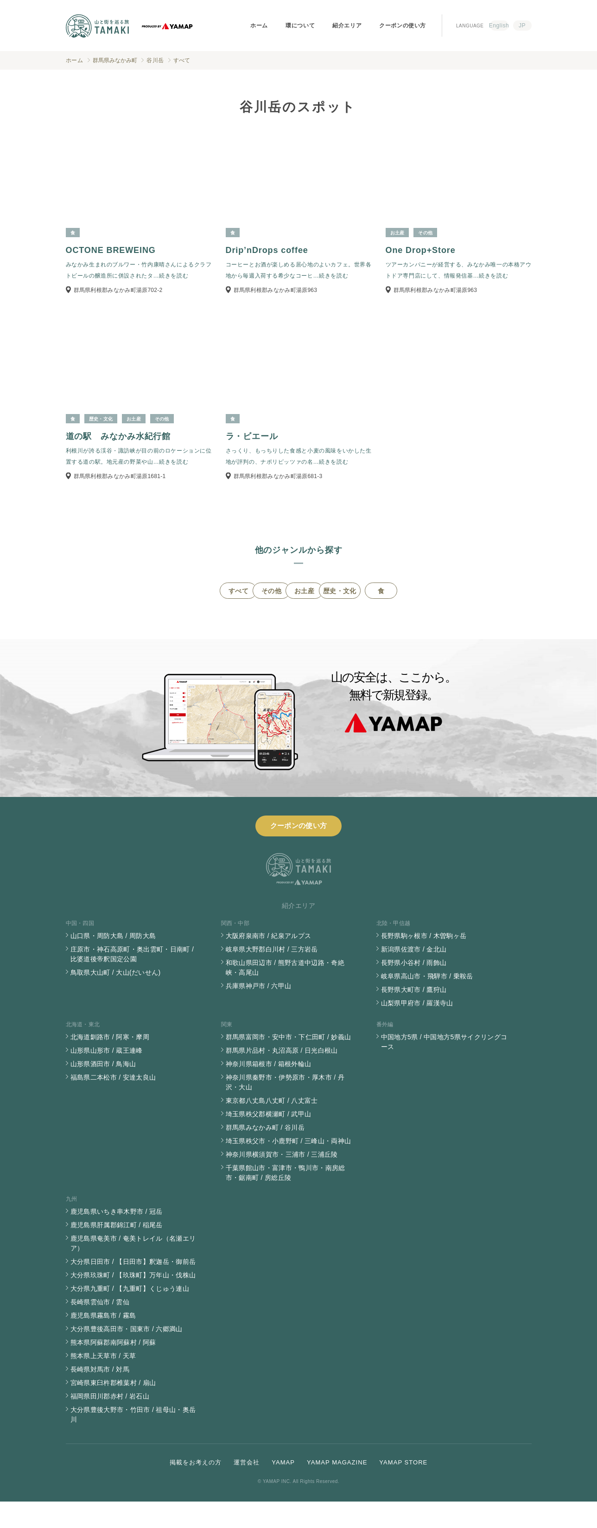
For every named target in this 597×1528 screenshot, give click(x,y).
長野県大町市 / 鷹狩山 (414, 1016)
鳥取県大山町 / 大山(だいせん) (115, 999)
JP (522, 25)
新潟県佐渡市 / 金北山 (414, 975)
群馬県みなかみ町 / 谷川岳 (265, 1154)
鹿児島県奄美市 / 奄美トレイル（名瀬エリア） (133, 1269)
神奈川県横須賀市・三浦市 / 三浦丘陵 (282, 1181)
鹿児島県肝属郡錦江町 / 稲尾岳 (116, 1251)
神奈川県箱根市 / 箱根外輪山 (268, 1090)
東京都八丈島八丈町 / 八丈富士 (272, 1127)
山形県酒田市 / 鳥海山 (103, 1090)
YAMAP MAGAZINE (337, 1488)
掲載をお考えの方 (196, 1488)
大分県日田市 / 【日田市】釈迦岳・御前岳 (133, 1288)
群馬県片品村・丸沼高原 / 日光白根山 (282, 1077)
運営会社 (247, 1488)
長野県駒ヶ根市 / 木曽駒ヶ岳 (424, 962)
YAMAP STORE (403, 1488)
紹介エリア (347, 25)
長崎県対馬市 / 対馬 (100, 1395)
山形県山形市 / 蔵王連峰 (106, 1077)
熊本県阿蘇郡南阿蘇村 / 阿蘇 (113, 1369)
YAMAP (283, 1488)
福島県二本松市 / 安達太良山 (113, 1103)
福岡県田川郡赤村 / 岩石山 (110, 1422)
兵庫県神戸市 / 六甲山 (259, 1012)
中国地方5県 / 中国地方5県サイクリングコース (444, 1068)
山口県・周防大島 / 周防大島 (113, 962)
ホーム (259, 25)
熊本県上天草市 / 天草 (103, 1382)
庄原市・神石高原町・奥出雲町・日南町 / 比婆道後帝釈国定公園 (132, 980)
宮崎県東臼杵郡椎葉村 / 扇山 (113, 1409)
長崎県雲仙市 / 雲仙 (100, 1328)
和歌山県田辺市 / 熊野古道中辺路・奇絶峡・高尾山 (285, 994)
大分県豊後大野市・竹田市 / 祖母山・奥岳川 (133, 1441)
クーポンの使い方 (402, 25)
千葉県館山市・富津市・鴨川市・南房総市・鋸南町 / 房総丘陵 (285, 1199)
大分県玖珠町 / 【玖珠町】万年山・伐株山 (133, 1301)
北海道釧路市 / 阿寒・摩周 (110, 1063)
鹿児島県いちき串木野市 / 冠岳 (116, 1238)
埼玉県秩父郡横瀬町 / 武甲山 (268, 1140)
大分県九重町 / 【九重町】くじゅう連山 (130, 1315)
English (499, 25)
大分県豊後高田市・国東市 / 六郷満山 (126, 1355)
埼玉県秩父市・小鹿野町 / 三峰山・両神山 (288, 1167)
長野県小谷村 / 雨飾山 (414, 989)
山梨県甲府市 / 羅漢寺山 (417, 1029)
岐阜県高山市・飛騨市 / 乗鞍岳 (427, 1002)
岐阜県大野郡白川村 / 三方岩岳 (272, 975)
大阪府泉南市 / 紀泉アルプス (268, 962)
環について (300, 25)
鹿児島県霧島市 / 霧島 (103, 1342)
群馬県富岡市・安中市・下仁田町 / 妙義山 (288, 1063)
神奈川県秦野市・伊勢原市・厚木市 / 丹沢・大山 (285, 1108)
